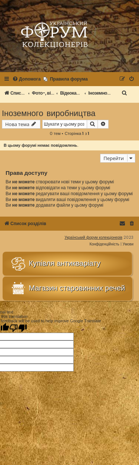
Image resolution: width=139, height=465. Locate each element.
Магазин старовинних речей (67, 288)
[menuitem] (26, 79)
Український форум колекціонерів (93, 237)
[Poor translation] (18, 328)
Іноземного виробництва (48, 112)
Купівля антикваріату (55, 263)
